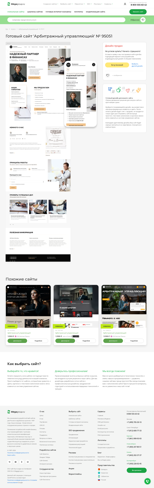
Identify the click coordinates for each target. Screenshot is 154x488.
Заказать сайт (138, 12)
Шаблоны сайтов (35, 12)
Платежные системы (46, 445)
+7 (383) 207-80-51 (134, 447)
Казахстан (103, 473)
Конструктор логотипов (106, 432)
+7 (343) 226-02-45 (134, 463)
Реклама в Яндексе (104, 419)
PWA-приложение (104, 435)
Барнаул (129, 436)
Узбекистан (103, 476)
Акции (71, 468)
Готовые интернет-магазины (58, 12)
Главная (100, 415)
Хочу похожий (117, 65)
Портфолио (43, 422)
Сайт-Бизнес (44, 460)
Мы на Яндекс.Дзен (104, 460)
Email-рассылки (103, 428)
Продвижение (73, 434)
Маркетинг (79, 4)
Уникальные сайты (15, 12)
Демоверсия (17, 341)
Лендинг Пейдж (45, 457)
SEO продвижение (76, 430)
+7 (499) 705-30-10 (134, 422)
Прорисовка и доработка (106, 447)
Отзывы (42, 428)
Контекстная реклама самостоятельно (82, 460)
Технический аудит (75, 447)
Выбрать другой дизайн (137, 65)
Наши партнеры (45, 473)
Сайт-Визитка (44, 454)
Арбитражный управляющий (19, 333)
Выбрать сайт (65, 4)
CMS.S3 (42, 425)
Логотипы (78, 12)
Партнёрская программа (48, 476)
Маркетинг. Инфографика (106, 457)
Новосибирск (131, 444)
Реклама (97, 4)
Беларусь (102, 469)
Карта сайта (11, 455)
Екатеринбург (131, 461)
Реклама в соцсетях (75, 463)
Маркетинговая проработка (78, 441)
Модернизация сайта (95, 12)
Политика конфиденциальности (18, 453)
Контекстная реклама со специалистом (82, 457)
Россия (102, 479)
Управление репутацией (77, 444)
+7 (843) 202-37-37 (134, 455)
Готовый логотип (103, 444)
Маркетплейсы (75, 474)
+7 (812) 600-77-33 (134, 430)
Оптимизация (73, 438)
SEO (88, 4)
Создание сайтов (50, 4)
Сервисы (107, 4)
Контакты (43, 432)
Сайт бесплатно (45, 480)
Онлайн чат (101, 425)
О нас (41, 419)
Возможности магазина (48, 442)
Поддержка (43, 435)
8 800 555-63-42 (139, 5)
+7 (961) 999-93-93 (134, 438)
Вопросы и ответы (46, 438)
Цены (41, 415)
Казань (129, 452)
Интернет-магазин (46, 464)
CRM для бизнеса (103, 422)
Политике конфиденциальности (18, 480)
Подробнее (38, 341)
